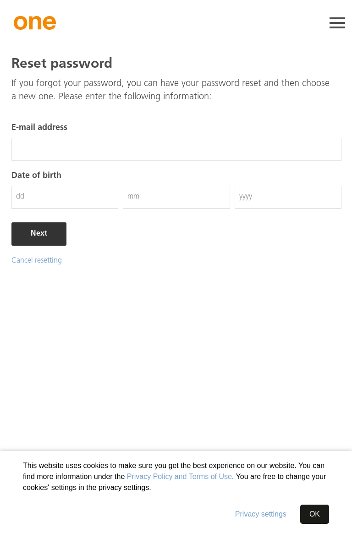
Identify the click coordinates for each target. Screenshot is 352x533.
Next (39, 233)
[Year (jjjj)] (288, 197)
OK (314, 514)
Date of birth (36, 176)
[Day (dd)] (64, 197)
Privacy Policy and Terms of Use (179, 476)
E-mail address (39, 128)
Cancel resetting (36, 260)
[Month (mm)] (176, 197)
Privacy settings (260, 514)
